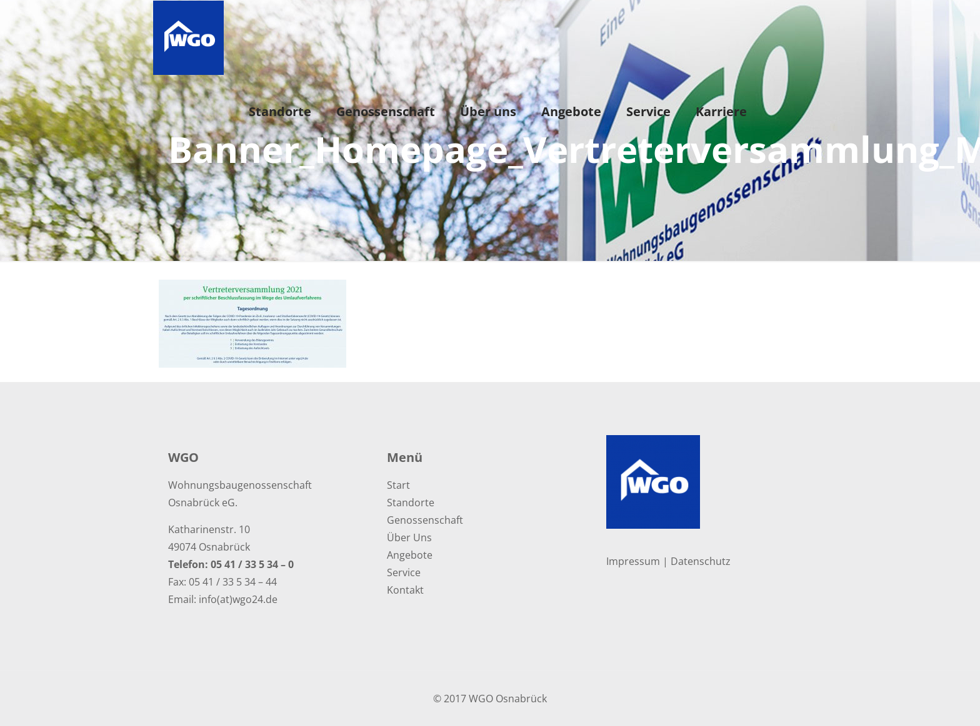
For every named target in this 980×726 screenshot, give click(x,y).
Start (398, 485)
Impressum (633, 561)
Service (404, 572)
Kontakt (405, 590)
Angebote (409, 555)
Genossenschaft (425, 520)
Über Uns (409, 537)
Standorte (410, 502)
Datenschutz (701, 561)
